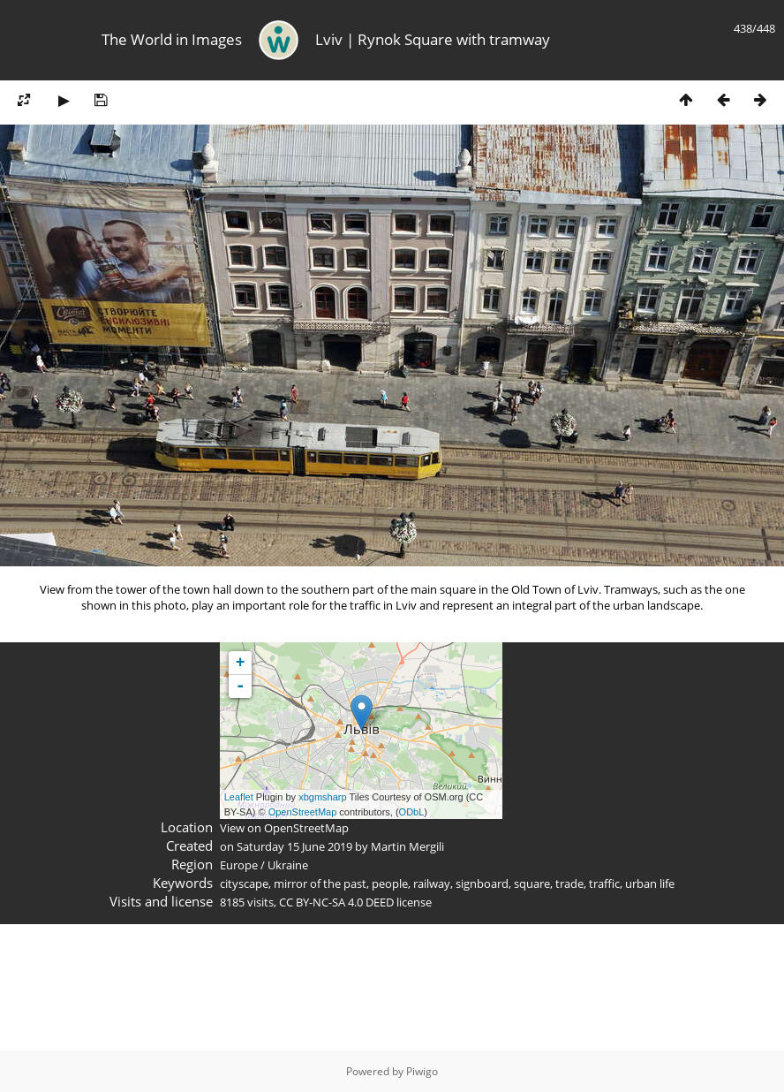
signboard (482, 883)
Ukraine (288, 865)
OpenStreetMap (302, 812)
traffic (604, 883)
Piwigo (422, 1071)
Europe (239, 865)
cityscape (244, 883)
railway (431, 883)
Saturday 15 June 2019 (294, 846)
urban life (650, 883)
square (532, 883)
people (390, 883)
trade (569, 883)
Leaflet (238, 797)
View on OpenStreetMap (284, 828)
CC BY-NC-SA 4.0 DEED (336, 902)
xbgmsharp (322, 797)
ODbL (412, 812)
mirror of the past (320, 883)
